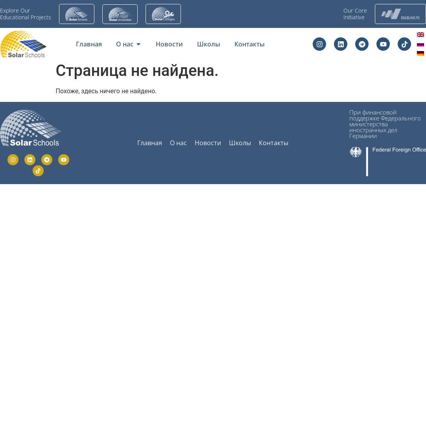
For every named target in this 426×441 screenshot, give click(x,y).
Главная (149, 142)
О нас (178, 142)
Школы (240, 142)
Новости (208, 142)
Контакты (273, 142)
